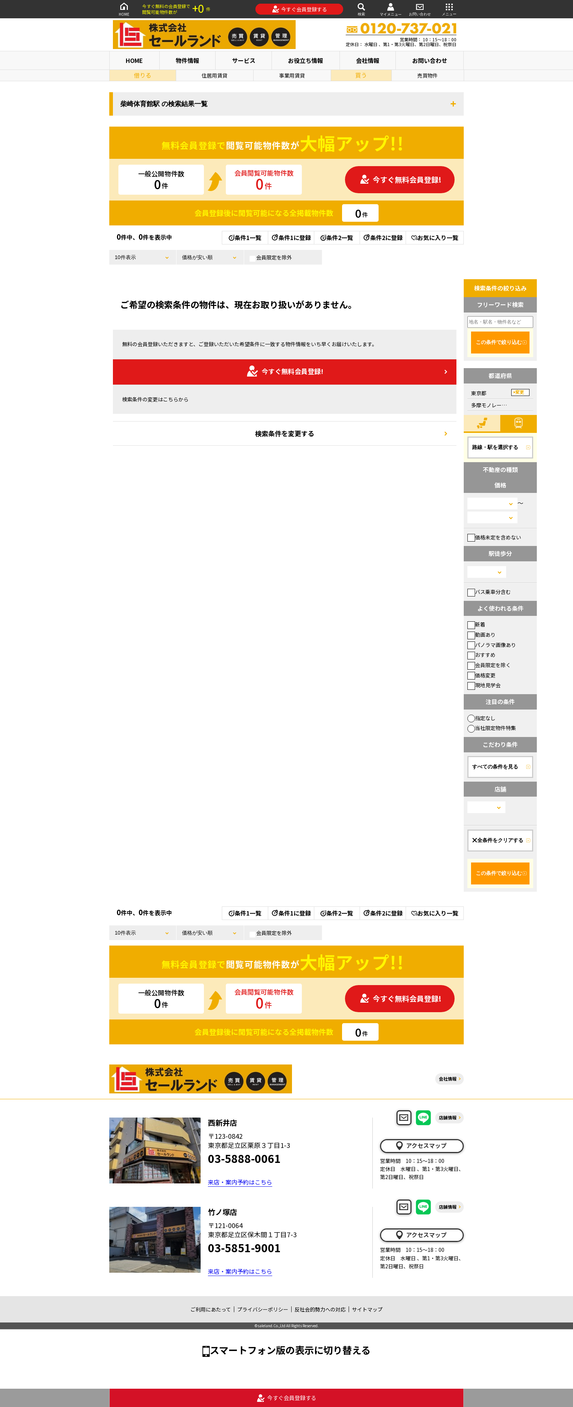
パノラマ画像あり (491, 644)
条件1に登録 (291, 237)
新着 (476, 624)
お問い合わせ (420, 9)
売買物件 (427, 75)
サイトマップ (367, 1309)
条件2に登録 (383, 237)
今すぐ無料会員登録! (400, 179)
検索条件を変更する (284, 433)
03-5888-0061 (244, 1158)
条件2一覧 (336, 237)
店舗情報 (447, 1117)
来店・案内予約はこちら (240, 1182)
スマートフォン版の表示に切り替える (290, 1350)
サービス (243, 60)
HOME (123, 9)
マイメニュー (390, 9)
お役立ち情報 (305, 60)
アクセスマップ (421, 1145)
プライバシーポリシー (262, 1309)
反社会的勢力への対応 (320, 1309)
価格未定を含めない (494, 537)
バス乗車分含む (489, 591)
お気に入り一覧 (434, 237)
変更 (519, 392)
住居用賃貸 (214, 75)
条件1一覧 (245, 237)
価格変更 (481, 675)
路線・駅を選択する (495, 447)
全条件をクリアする (497, 840)
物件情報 (187, 60)
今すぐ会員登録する (299, 9)
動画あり (481, 634)
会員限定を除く (489, 665)
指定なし (481, 718)
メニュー (449, 9)
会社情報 (367, 60)
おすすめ (481, 654)
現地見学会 (484, 685)
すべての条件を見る (495, 767)
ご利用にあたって (210, 1309)
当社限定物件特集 (491, 727)
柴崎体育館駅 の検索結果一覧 (164, 104)
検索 (361, 9)
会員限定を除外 (271, 258)
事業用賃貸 (292, 75)
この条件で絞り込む (499, 342)
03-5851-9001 (244, 1247)
